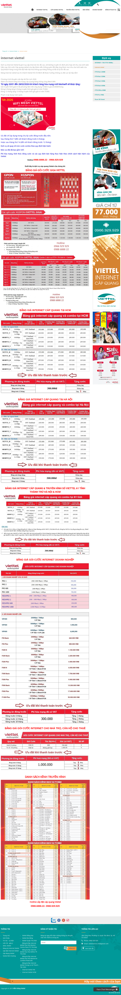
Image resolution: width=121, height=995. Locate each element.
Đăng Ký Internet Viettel (11, 948)
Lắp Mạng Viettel (8, 953)
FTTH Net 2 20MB (100, 72)
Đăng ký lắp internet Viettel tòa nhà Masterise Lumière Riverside (28, 958)
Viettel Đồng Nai (27, 935)
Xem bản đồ (87, 948)
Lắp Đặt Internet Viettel (11, 951)
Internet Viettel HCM (29, 972)
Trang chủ (4, 51)
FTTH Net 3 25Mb (100, 76)
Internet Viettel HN (28, 970)
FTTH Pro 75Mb (99, 95)
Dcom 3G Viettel (100, 99)
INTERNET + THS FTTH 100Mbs (104, 63)
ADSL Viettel (7, 946)
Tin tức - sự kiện (8, 941)
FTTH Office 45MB (100, 90)
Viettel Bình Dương (9, 956)
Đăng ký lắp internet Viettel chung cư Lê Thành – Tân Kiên (29, 965)
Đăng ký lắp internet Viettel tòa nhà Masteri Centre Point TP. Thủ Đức (28, 945)
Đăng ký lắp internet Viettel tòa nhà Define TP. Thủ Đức (28, 952)
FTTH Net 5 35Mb (100, 81)
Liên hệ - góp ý (8, 943)
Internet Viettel (13, 51)
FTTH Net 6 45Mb (100, 85)
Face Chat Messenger (107, 989)
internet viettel (23, 51)
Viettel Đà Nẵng (27, 938)
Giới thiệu (6, 938)
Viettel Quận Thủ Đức (29, 941)
